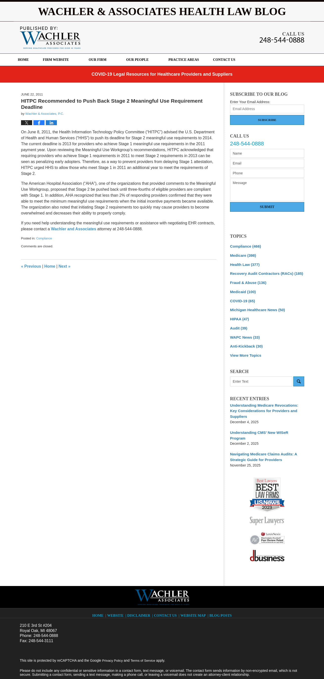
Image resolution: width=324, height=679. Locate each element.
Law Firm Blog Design (280, 666)
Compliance (44, 238)
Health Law (243, 263)
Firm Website (67, 60)
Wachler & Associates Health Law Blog (50, 37)
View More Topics (244, 350)
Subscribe (267, 120)
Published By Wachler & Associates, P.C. (281, 37)
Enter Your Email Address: (250, 102)
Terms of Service (144, 641)
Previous (31, 266)
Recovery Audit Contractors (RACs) (264, 272)
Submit (267, 207)
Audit (238, 324)
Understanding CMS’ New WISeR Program (264, 420)
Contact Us (241, 60)
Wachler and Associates (73, 229)
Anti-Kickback (245, 341)
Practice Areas (195, 60)
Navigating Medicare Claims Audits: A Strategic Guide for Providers (261, 438)
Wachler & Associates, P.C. (81, 666)
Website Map (193, 594)
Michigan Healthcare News (255, 307)
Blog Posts (219, 594)
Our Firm (109, 60)
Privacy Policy (113, 641)
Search (298, 376)
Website (117, 594)
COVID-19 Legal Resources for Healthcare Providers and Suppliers (162, 74)
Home (28, 60)
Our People (149, 60)
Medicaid (242, 289)
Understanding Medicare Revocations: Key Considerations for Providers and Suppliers (265, 402)
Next (64, 266)
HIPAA (239, 315)
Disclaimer (140, 594)
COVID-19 (241, 298)
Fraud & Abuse (247, 281)
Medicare (242, 255)
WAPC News (243, 333)
